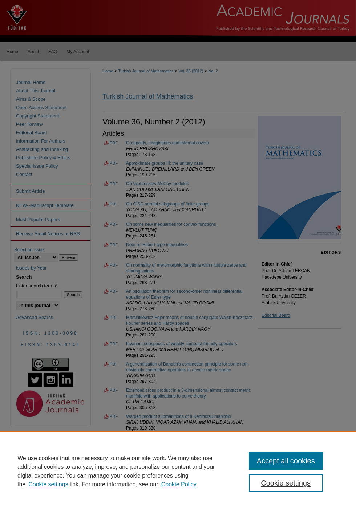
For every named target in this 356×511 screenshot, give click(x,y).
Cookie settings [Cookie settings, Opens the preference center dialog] (286, 483)
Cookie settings (48, 484)
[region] (178, 471)
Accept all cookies (286, 461)
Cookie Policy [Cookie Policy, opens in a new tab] (179, 484)
